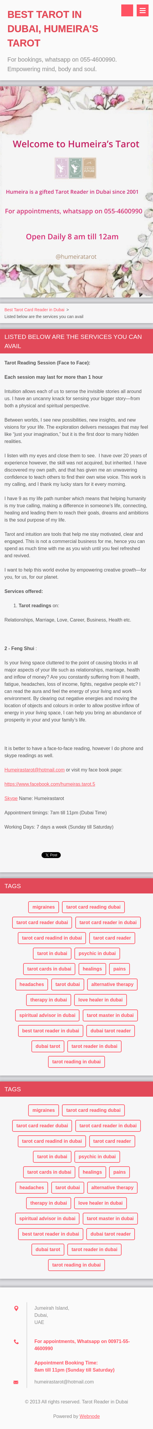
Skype (10, 798)
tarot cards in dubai (49, 968)
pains (119, 968)
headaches (32, 984)
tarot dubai (67, 984)
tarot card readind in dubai (52, 937)
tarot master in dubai (110, 1015)
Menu (143, 10)
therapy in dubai (48, 999)
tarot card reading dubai (93, 907)
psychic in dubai (97, 953)
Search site (127, 10)
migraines (43, 907)
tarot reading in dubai (76, 1061)
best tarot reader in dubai (50, 1030)
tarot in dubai (52, 953)
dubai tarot (48, 1046)
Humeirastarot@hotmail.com (34, 769)
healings (92, 968)
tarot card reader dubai (42, 922)
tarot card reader (112, 937)
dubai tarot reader (110, 1030)
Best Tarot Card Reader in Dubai (34, 309)
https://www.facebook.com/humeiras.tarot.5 (49, 784)
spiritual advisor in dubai (47, 1015)
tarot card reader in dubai (108, 922)
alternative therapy (112, 984)
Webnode (89, 1416)
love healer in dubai (100, 999)
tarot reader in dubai (94, 1046)
